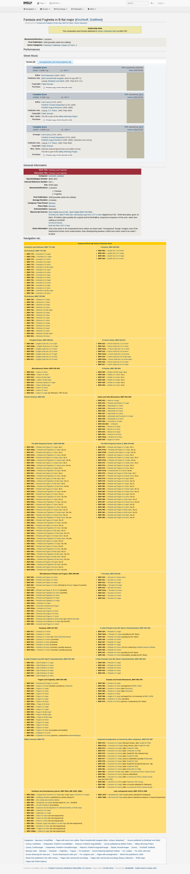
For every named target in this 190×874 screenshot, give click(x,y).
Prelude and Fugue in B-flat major (48, 551)
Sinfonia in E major (43, 313)
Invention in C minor (43, 259)
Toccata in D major (114, 582)
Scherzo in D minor (114, 434)
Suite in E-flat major (43, 377)
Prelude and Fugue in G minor (47, 525)
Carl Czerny (46, 102)
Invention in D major (43, 262)
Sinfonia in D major (43, 305)
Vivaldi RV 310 (132, 761)
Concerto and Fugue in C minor (47, 624)
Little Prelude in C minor (45, 665)
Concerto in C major (115, 756)
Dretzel (69, 585)
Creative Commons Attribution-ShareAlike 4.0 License (69, 868)
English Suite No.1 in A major (46, 344)
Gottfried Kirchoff (72, 619)
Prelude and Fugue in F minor (47, 504)
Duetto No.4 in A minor (116, 258)
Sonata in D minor (114, 686)
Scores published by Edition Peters (118, 844)
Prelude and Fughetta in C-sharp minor (51, 465)
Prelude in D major (114, 637)
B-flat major (140, 858)
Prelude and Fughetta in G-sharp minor (51, 538)
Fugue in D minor (42, 694)
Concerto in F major (115, 761)
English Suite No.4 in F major (46, 354)
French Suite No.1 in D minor (118, 344)
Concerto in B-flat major (116, 772)
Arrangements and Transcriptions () (55, 62)
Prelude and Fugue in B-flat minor (48, 557)
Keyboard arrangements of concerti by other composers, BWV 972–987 (125, 739)
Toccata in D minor (114, 588)
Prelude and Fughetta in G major (49, 523)
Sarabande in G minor (115, 419)
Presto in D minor (114, 701)
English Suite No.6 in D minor (47, 359)
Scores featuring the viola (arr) (38, 854)
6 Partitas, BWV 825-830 (111, 368)
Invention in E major (43, 270)
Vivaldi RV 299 (132, 748)
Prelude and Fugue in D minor (47, 473)
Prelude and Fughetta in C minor (49, 455)
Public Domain (47, 84)
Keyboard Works (84, 243)
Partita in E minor (114, 385)
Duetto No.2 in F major (116, 253)
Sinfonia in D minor (43, 307)
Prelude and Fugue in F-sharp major (49, 510)
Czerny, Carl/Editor (33, 844)
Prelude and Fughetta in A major (48, 544)
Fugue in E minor (42, 686)
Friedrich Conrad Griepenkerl (53, 105)
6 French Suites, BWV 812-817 (113, 340)
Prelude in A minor (43, 645)
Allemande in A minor (115, 408)
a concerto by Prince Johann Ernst (141, 772)
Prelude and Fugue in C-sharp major (49, 457)
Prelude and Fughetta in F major (48, 502)
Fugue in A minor (42, 691)
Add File (54, 3)
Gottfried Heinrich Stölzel (145, 647)
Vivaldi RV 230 (144, 743)
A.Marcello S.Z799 (133, 751)
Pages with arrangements (107, 854)
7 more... (72, 45)
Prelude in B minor (43, 647)
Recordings (60, 9)
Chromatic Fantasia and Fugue (47, 606)
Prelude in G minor (114, 647)
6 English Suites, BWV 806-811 (41, 340)
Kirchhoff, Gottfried (89, 19)
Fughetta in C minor (43, 733)
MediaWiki (129, 868)
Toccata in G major (114, 598)
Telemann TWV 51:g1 (134, 782)
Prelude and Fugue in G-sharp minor (49, 536)
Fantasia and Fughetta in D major (48, 621)
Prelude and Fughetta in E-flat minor (50, 486)
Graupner (68, 686)
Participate (77, 9)
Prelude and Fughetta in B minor (49, 570)
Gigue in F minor (114, 440)
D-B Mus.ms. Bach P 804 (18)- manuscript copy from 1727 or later (75, 215)
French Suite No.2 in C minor (118, 346)
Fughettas (56, 45)
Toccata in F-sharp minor (116, 577)
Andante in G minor (115, 699)
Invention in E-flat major (44, 267)
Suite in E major (44, 831)
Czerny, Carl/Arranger (34, 847)
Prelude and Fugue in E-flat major (48, 478)
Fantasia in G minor (43, 631)
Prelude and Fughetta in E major (49, 491)
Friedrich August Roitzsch (51, 108)
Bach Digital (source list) (58, 212)
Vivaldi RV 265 (132, 756)
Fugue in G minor (43, 828)
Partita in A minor (114, 377)
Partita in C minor (114, 375)
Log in (161, 3)
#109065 (36, 97)
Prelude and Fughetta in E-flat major (50, 481)
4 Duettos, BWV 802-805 (110, 247)
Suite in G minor (42, 388)
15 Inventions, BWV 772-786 (35, 251)
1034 (66, 130)
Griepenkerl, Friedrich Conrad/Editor (58, 844)
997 (65, 97)
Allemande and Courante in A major (120, 416)
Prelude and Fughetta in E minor (49, 497)
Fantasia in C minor (43, 634)
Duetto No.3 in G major (116, 256)
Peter (131, 70)
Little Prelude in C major (45, 663)
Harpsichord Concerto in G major (49, 795)
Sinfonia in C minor (43, 302)
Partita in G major (114, 382)
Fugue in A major (42, 696)
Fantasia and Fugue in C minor (47, 616)
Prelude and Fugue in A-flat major (48, 530)
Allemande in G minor (115, 411)
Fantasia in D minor (44, 608)
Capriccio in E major (43, 810)
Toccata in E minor (114, 593)
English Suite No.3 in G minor (47, 351)
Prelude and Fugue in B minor (47, 567)
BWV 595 (108, 779)
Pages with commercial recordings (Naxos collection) (112, 858)
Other (92, 9)
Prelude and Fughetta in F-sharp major (51, 512)
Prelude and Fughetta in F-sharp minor (51, 517)
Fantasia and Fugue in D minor (47, 614)
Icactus (130, 97)
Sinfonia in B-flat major (44, 333)
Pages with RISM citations (36, 861)
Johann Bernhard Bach (62, 637)
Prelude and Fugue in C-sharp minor (49, 463)
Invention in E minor (43, 272)
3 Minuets (114, 424)
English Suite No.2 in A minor (46, 349)
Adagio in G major (114, 696)
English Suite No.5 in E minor (46, 357)
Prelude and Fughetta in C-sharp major (51, 460)
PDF (123, 68)
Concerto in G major (115, 748)
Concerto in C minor (115, 769)
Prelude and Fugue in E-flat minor (48, 484)
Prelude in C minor (43, 642)
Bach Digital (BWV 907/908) (81, 212)
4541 (65, 70)
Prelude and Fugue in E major (47, 489)
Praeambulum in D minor (117, 471)
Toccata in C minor (114, 580)
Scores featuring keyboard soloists (106, 851)
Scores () (30, 62)
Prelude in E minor (114, 655)
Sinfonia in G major (43, 323)
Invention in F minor (43, 277)
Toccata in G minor (114, 595)
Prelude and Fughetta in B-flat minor (50, 559)
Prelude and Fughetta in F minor (48, 507)
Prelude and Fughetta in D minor (49, 476)
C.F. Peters (52, 111)
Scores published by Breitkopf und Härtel (143, 840)
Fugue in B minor (42, 701)
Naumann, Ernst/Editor (44, 840)
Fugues (64, 45)
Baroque (52, 203)
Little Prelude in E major (45, 673)
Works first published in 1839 (131, 854)
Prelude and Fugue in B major (47, 562)
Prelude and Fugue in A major (47, 541)
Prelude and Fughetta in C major (49, 450)
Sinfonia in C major (43, 299)
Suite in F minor (42, 390)
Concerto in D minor (115, 751)
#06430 (35, 70)
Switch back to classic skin (146, 868)
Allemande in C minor (115, 406)
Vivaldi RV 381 (132, 766)
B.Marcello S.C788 (133, 769)
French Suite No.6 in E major (118, 364)
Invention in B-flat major (44, 290)
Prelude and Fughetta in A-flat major (50, 533)
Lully (67, 802)
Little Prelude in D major (45, 670)
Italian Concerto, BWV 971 (34, 739)
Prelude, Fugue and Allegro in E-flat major (51, 823)
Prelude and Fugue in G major (47, 520)
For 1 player (127, 851)
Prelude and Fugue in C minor (47, 452)
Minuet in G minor (114, 429)
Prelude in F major (114, 642)
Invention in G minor (43, 283)
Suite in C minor (42, 821)
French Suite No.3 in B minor (118, 351)
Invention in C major (43, 254)
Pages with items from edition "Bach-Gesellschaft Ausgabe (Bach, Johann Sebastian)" (90, 840)
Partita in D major (114, 380)
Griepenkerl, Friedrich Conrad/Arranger (61, 847)
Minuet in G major (114, 426)
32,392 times (108, 868)
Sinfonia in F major (43, 318)
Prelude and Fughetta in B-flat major (50, 554)
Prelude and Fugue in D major (47, 468)
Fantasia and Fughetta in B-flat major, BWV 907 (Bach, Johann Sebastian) (62, 23)
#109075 (36, 130)
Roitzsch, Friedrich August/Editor (88, 844)
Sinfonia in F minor (43, 320)
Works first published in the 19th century (42, 858)
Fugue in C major (42, 688)
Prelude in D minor (114, 639)
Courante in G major (115, 421)
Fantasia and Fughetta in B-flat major (49, 619)
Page (41, 3)
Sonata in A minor (114, 688)
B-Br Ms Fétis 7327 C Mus (59, 226)
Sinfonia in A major (43, 328)
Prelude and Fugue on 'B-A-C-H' (48, 590)
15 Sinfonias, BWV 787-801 (34, 296)
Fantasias (47, 45)
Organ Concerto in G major (79, 795)
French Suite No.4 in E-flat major (119, 357)
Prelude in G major (44, 603)
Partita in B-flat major (115, 372)
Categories (28, 840)
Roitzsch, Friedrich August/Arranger (94, 847)
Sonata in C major (114, 691)
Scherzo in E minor (115, 437)
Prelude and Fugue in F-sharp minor (49, 515)
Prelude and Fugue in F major (47, 499)
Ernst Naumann (47, 75)
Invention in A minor (43, 288)
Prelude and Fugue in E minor (47, 494)
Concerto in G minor (115, 753)
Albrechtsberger (74, 735)
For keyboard (84, 851)
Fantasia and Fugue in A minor (47, 611)
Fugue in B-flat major (43, 712)
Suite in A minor (42, 372)
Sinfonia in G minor (43, 326)
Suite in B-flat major (43, 385)
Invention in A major (43, 285)
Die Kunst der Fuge (115, 797)
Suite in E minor (42, 818)
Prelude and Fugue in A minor (47, 546)
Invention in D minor (43, 264)
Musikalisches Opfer (115, 795)
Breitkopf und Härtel (56, 81)
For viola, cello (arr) (142, 851)
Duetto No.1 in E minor (116, 251)
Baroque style (31, 851)
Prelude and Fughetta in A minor (48, 549)
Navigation (30, 9)
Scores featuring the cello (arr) (65, 854)
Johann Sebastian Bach (107, 31)
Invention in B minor (43, 293)
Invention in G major (43, 280)
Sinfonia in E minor (43, 315)
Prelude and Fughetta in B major (49, 564)
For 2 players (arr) (87, 854)
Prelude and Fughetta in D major (49, 471)
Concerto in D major (115, 743)
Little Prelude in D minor (45, 668)
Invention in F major (43, 275)
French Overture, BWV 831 (34, 397)
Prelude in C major (114, 631)
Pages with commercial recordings (74, 858)
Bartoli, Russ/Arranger (120, 847)
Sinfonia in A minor (43, 331)
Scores (45, 9)
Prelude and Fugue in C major (47, 447)
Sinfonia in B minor (43, 336)
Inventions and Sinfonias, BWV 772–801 (39, 247)
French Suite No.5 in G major (118, 362)
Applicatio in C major (43, 813)
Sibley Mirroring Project (68, 116)
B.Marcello (148, 759)
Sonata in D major (114, 683)
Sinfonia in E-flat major (44, 310)
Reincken (128, 688)
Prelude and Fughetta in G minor (49, 528)
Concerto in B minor (115, 764)
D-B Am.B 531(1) (55, 223)
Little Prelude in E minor (45, 676)
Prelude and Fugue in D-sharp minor (121, 476)
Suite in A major (42, 393)
